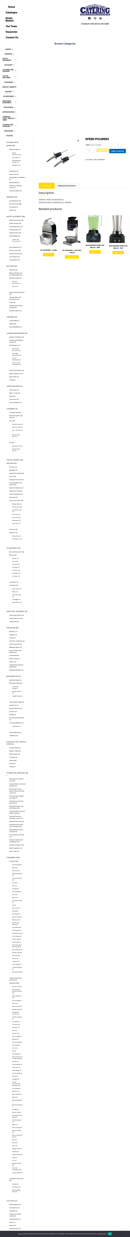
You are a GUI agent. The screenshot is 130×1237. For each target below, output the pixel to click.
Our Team (18, 20)
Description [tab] (46, 100)
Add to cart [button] (48, 169)
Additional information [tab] (67, 100)
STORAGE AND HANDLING (53, 50)
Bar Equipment (99, 74)
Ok (110, 1234)
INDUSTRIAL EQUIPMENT (56, 46)
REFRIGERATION (91, 46)
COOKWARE (114, 41)
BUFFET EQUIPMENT (42, 41)
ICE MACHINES (37, 46)
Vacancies (34, 20)
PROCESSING (75, 46)
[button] (14, 41)
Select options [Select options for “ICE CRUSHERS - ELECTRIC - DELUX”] (71, 172)
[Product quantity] (89, 65)
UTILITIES (83, 50)
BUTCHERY (58, 41)
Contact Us (50, 20)
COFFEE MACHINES (98, 41)
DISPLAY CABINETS (9, 46)
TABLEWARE (72, 50)
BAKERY (14, 41)
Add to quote (117, 65)
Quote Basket (47, 15)
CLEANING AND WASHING (76, 41)
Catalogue (30, 15)
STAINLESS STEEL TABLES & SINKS (114, 46)
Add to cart (102, 65)
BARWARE (26, 41)
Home (16, 15)
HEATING (23, 46)
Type (88, 59)
